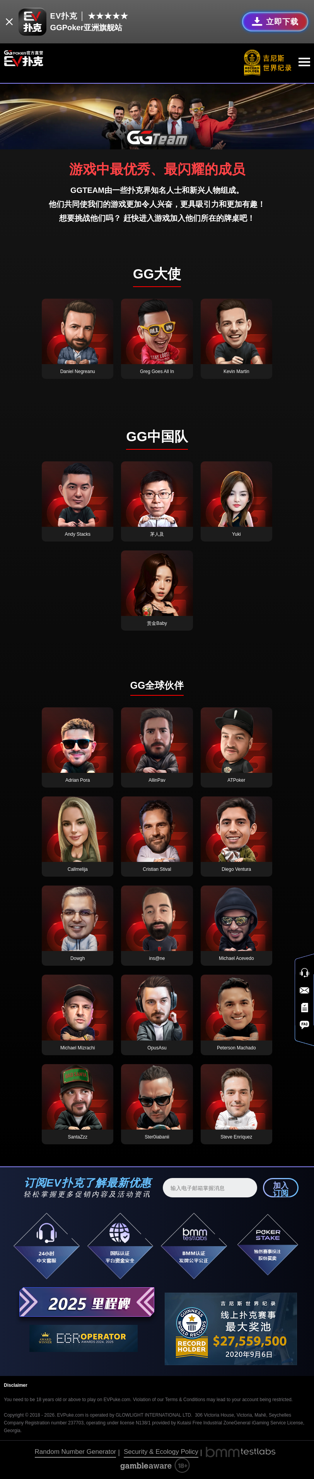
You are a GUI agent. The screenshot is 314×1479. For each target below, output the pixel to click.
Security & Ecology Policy (161, 1451)
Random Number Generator (75, 1451)
